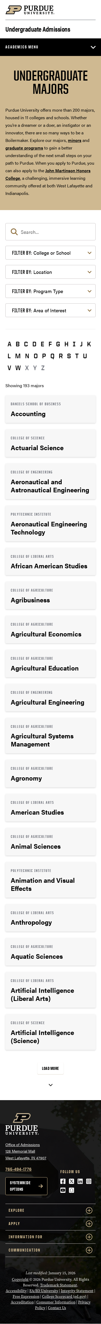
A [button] (9, 343)
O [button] (36, 355)
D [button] (34, 343)
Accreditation (22, 1302)
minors (74, 140)
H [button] (66, 343)
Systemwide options (20, 1186)
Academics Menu (22, 46)
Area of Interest (39, 310)
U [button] (85, 355)
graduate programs (24, 148)
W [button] (18, 367)
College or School (41, 252)
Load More (50, 1068)
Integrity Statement (77, 1290)
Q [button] (52, 355)
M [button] (18, 355)
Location (32, 271)
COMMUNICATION (50, 1250)
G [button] (58, 343)
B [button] (18, 343)
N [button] (27, 355)
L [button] (9, 355)
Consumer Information (55, 1302)
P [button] (44, 355)
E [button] (42, 343)
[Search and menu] (89, 10)
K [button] (89, 343)
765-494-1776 (18, 1169)
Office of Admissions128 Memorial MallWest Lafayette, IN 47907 (25, 1151)
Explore (50, 1210)
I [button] (74, 343)
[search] (50, 231)
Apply (50, 1223)
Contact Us (57, 1307)
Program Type (37, 291)
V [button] (9, 367)
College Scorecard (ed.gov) (64, 1296)
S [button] (69, 355)
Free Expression (26, 1296)
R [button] (61, 355)
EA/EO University (43, 1290)
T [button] (77, 355)
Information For (50, 1237)
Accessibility (16, 1290)
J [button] (81, 343)
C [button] (26, 343)
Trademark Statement (58, 1285)
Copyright (20, 1279)
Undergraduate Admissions (37, 28)
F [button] (50, 343)
